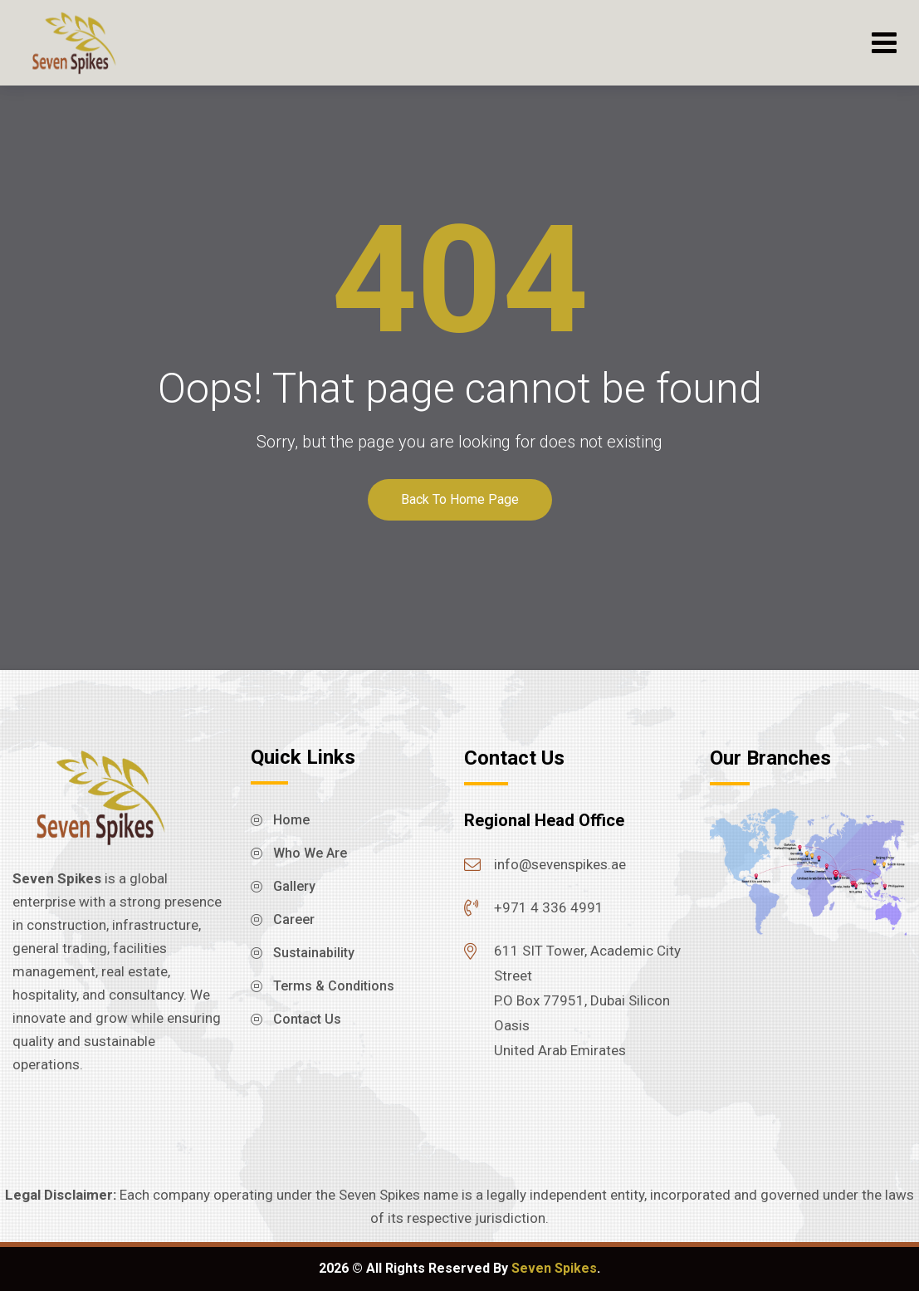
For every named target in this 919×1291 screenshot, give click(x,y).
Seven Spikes (554, 1268)
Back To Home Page (460, 499)
